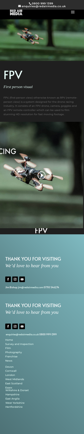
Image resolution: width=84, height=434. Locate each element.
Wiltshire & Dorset (17, 390)
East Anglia (12, 398)
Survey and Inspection (19, 344)
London (10, 375)
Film (8, 348)
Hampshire (12, 394)
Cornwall (10, 370)
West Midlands (14, 379)
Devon (9, 366)
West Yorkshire (15, 402)
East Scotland (13, 383)
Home (9, 339)
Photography (13, 352)
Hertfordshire (14, 406)
